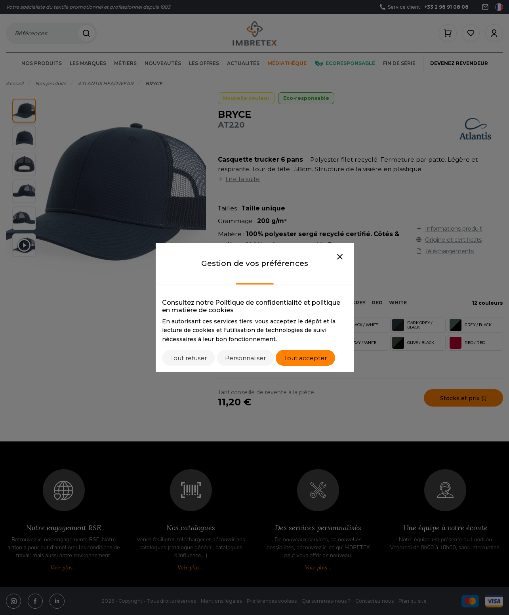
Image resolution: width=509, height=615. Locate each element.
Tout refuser (188, 358)
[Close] (340, 257)
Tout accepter (305, 358)
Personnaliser (245, 358)
